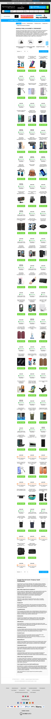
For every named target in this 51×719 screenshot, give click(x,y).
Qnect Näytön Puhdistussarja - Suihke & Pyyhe (32, 327)
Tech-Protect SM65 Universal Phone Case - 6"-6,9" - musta (43, 192)
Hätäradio (31, 11)
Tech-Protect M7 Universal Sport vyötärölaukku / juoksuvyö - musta (43, 219)
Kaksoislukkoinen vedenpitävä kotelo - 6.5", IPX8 (21, 409)
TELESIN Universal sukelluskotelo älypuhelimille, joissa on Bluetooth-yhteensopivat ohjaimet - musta (21, 192)
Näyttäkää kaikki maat (25, 699)
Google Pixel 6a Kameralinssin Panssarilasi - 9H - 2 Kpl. (32, 436)
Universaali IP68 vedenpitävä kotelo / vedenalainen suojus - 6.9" (32, 246)
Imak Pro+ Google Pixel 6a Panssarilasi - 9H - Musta (21, 463)
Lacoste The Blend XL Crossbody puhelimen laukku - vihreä (32, 409)
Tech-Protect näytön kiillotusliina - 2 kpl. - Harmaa (43, 300)
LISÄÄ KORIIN (32, 97)
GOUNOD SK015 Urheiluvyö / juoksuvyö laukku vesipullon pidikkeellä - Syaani (32, 490)
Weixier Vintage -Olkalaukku (32, 165)
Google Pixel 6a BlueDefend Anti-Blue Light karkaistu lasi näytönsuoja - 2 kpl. (32, 111)
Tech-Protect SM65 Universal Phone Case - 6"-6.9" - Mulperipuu (21, 327)
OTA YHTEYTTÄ (46, 3)
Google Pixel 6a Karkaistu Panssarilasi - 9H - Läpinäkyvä (21, 84)
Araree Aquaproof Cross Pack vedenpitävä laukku (21, 490)
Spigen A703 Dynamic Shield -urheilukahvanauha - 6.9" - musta (32, 192)
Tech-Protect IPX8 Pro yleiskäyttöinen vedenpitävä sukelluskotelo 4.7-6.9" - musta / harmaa (32, 300)
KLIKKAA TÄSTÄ (36, 0)
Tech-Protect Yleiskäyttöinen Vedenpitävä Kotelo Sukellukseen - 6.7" (21, 246)
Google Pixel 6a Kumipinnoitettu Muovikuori (43, 436)
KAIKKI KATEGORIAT (7, 11)
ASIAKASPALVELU (17, 3)
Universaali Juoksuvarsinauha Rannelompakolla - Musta (32, 273)
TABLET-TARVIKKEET (26, 11)
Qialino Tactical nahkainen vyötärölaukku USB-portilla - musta (32, 544)
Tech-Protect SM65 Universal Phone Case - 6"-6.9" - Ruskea (43, 355)
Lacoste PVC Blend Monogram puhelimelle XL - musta (21, 517)
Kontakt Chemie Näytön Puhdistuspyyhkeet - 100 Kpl (32, 355)
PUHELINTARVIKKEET (20, 11)
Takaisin (19, 23)
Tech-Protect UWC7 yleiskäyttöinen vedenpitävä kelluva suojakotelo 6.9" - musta (43, 327)
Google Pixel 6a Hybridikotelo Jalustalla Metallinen (21, 436)
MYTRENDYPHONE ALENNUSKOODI (21, 692)
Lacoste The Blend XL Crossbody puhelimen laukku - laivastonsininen (32, 517)
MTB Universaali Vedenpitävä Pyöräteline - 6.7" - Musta (32, 219)
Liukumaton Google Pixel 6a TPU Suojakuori (21, 111)
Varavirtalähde (41, 11)
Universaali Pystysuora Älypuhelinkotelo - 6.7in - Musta (43, 490)
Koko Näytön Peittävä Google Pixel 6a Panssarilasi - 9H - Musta (43, 84)
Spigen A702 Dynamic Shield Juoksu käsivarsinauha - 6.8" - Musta (21, 544)
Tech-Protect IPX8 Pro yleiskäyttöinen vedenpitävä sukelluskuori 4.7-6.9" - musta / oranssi (21, 382)
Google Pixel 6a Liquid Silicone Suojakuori (32, 84)
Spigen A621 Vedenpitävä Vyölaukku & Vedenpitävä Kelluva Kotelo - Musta (32, 138)
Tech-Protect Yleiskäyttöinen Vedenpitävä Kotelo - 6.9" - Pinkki (21, 273)
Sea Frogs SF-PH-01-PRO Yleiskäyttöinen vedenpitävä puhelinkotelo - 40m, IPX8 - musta (21, 300)
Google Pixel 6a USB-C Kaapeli (30, 43)
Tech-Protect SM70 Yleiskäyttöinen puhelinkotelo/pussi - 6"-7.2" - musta (43, 246)
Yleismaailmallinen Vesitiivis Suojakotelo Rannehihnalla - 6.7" (43, 165)
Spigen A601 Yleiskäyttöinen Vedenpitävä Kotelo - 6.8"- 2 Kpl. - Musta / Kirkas (21, 165)
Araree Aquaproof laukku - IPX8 (43, 381)
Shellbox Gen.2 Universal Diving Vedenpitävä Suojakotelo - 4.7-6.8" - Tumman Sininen (43, 138)
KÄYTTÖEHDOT (33, 692)
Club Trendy (31, 3)
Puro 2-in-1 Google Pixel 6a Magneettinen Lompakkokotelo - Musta (43, 57)
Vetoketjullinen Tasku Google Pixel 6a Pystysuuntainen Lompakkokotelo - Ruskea (43, 463)
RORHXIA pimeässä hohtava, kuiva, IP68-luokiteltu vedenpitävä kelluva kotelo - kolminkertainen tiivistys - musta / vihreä (32, 382)
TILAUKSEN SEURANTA (33, 688)
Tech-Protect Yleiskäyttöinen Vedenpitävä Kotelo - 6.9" (21, 138)
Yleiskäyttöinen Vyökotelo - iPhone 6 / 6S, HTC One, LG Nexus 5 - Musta (43, 273)
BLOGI (28, 690)
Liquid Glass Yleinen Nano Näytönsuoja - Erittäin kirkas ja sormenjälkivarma (21, 57)
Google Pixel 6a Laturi (40, 43)
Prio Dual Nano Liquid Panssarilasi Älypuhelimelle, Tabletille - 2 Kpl (32, 57)
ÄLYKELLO (36, 11)
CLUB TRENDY (13, 690)
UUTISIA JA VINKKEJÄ (36, 690)
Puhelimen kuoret (12, 11)
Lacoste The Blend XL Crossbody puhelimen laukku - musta (43, 517)
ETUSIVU (7, 688)
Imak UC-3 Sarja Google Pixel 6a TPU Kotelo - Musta (32, 463)
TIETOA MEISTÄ (24, 3)
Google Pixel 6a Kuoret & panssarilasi (21, 43)
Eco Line (46, 11)
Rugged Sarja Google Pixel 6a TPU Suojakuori (43, 409)
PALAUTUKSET (10, 3)
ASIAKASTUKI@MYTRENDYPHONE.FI (32, 679)
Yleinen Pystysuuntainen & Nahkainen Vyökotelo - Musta (21, 219)
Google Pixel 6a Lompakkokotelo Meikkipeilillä (43, 111)
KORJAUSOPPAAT (38, 3)
